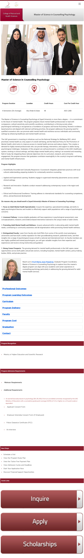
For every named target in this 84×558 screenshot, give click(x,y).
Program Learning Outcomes (17, 295)
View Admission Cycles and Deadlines (18, 465)
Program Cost (9, 321)
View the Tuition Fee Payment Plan (17, 461)
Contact (6, 333)
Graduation (8, 327)
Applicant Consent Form (16, 407)
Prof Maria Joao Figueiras (43, 262)
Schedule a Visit (9, 454)
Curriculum (7, 302)
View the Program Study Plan (15, 458)
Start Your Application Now (14, 468)
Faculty (6, 314)
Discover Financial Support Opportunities (19, 472)
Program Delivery (11, 308)
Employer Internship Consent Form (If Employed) (25, 415)
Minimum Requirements (13, 382)
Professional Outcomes (14, 289)
